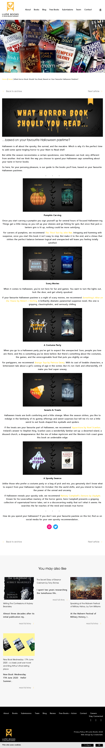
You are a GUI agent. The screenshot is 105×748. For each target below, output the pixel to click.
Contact (88, 10)
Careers (93, 713)
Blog (44, 10)
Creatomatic (98, 734)
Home (4, 79)
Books (36, 10)
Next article (95, 91)
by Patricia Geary (50, 362)
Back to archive (12, 91)
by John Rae (58, 232)
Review (53, 713)
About (28, 10)
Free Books (54, 10)
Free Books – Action (68, 713)
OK (99, 745)
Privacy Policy (79, 732)
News (10, 79)
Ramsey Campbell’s (80, 495)
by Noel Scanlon (86, 427)
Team (78, 10)
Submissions (67, 10)
